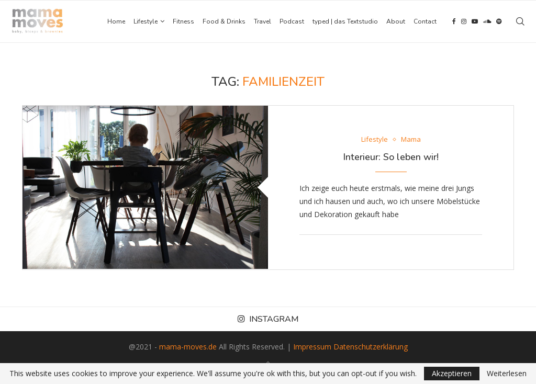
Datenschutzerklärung (370, 347)
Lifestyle (145, 21)
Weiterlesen (507, 373)
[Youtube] (475, 21)
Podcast (292, 21)
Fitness (183, 21)
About (395, 21)
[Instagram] (463, 21)
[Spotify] (498, 21)
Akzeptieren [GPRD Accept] (452, 373)
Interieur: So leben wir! (391, 157)
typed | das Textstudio (345, 21)
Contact (425, 21)
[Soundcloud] (487, 21)
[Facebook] (454, 21)
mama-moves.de (188, 347)
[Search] (520, 21)
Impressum (312, 347)
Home (116, 21)
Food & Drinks (224, 21)
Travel (262, 21)
